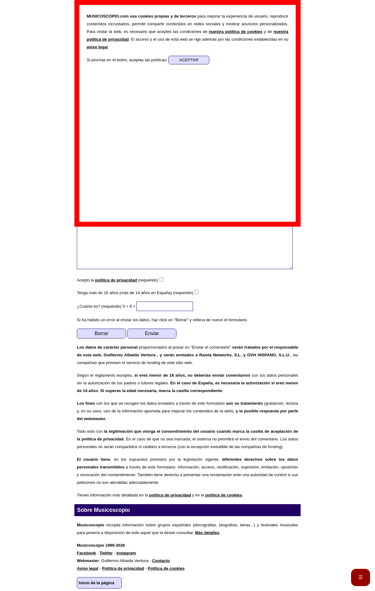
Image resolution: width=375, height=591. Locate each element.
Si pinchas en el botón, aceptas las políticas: (127, 60)
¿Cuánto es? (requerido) (99, 306)
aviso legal (97, 47)
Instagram (126, 553)
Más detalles (207, 532)
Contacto (161, 560)
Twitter (106, 553)
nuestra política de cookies (235, 31)
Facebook (86, 553)
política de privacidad (116, 280)
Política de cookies (166, 568)
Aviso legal (87, 568)
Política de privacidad (123, 568)
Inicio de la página (96, 583)
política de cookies (223, 495)
